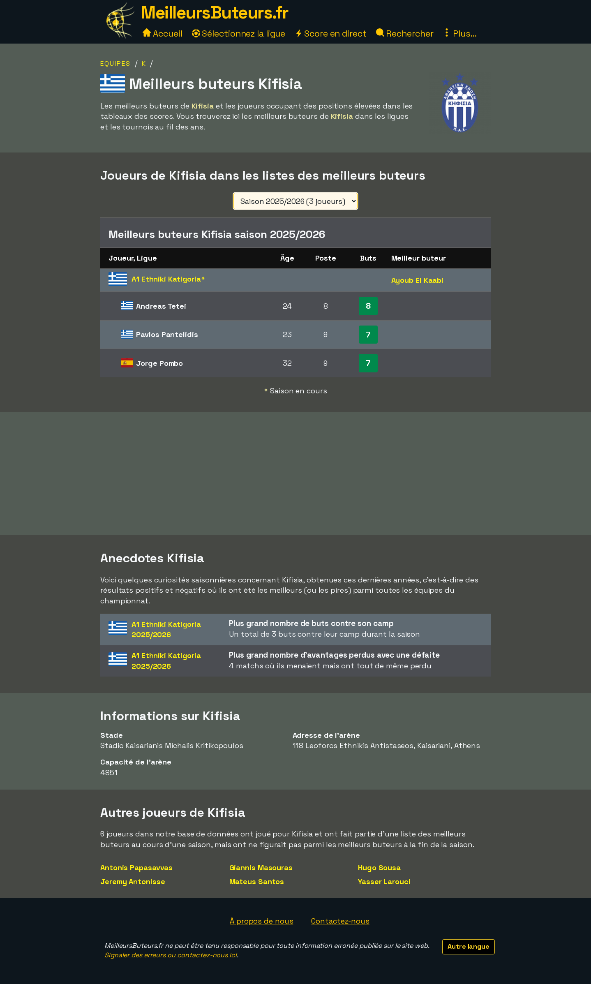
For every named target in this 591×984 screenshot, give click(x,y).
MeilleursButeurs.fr (215, 12)
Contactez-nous (340, 921)
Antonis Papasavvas (136, 867)
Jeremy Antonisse (132, 881)
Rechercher (405, 33)
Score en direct (330, 33)
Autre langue (468, 946)
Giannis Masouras (261, 867)
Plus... (459, 33)
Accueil (162, 33)
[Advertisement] (295, 473)
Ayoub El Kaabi (417, 280)
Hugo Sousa (379, 867)
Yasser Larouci (384, 881)
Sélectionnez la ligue (239, 33)
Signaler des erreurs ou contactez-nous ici (170, 955)
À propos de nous (261, 921)
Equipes (115, 63)
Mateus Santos (256, 881)
